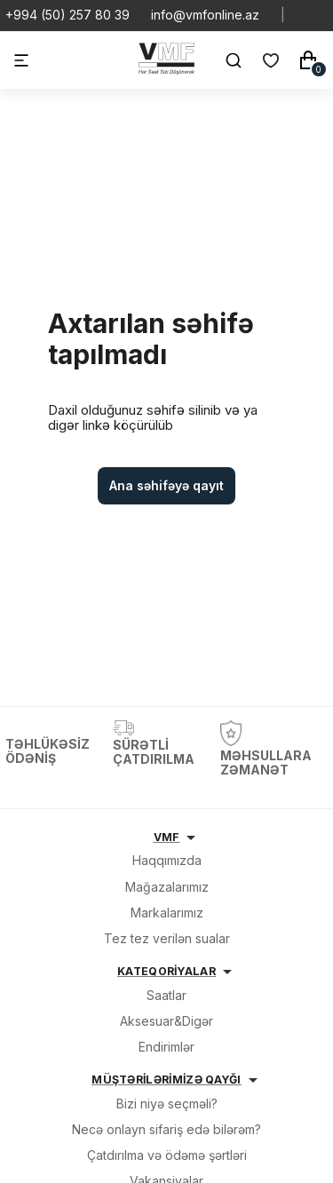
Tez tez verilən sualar (167, 938)
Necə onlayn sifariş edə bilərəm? (166, 1129)
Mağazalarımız (167, 886)
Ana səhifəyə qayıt (166, 485)
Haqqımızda (167, 860)
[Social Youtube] (320, 15)
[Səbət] (308, 60)
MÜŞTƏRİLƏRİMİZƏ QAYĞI (166, 1079)
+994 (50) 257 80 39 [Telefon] (67, 15)
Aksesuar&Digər (166, 1020)
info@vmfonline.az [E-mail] (205, 15)
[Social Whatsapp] (306, 15)
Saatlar (166, 995)
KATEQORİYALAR (166, 971)
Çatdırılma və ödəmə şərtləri (167, 1155)
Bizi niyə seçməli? (167, 1103)
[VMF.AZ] (166, 69)
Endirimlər (166, 1046)
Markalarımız (167, 912)
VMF (167, 837)
